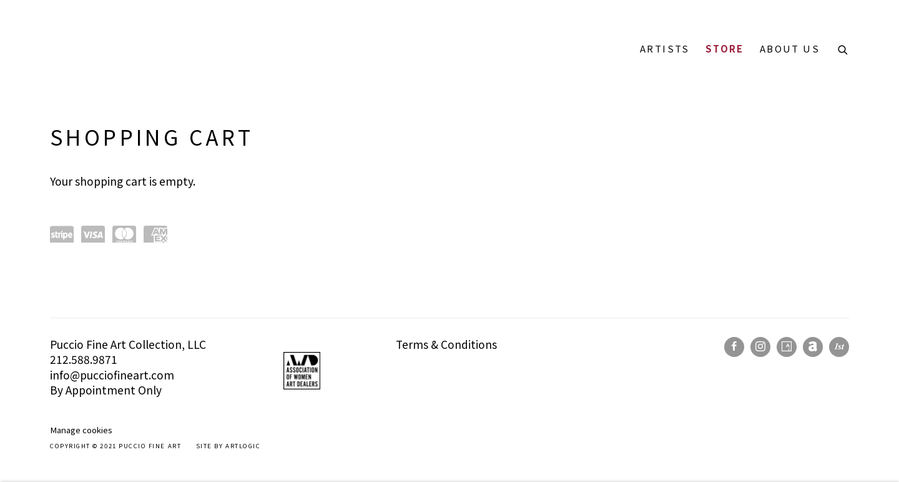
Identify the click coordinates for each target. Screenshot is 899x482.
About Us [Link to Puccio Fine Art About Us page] (790, 48)
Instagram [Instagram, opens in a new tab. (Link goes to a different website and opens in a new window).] (760, 347)
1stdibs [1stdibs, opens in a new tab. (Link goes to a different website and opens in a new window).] (839, 347)
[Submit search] (843, 48)
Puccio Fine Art (112, 48)
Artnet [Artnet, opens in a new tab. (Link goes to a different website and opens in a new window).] (813, 347)
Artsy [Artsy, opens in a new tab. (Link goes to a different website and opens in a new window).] (787, 347)
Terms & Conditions (446, 344)
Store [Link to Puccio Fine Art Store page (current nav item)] (724, 48)
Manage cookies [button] (81, 430)
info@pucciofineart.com (112, 375)
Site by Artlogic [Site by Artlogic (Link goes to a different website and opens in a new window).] (228, 445)
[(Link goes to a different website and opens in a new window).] (252, 344)
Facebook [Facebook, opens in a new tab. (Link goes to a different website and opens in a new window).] (734, 347)
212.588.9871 (83, 359)
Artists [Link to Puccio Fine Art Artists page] (665, 48)
